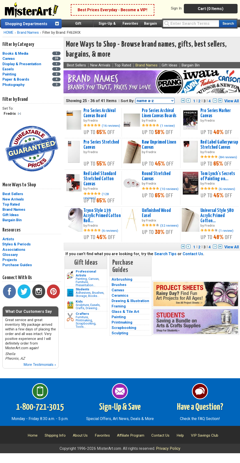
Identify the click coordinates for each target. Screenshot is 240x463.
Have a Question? (200, 407)
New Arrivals (13, 199)
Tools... (81, 326)
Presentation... (85, 285)
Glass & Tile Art (125, 311)
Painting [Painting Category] (9, 74)
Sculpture (82, 305)
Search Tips (165, 254)
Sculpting (120, 333)
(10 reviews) (169, 189)
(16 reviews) (111, 125)
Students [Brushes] (82, 289)
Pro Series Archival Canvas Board (99, 113)
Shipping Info (55, 435)
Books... (93, 296)
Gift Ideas (10, 215)
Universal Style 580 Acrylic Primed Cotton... (217, 215)
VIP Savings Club (204, 435)
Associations (13, 249)
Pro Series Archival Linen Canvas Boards (159, 113)
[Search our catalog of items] (228, 23)
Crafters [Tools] (82, 314)
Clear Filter (19, 114)
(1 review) (167, 125)
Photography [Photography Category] (13, 85)
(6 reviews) (227, 189)
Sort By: (128, 101)
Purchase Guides (17, 265)
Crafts (80, 308)
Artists (8, 239)
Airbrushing (122, 279)
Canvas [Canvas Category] (9, 58)
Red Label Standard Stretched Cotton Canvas (99, 178)
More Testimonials (39, 364)
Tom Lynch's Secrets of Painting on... (217, 176)
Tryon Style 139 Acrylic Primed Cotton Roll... (102, 215)
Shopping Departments (26, 23)
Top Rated (11, 204)
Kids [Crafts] (79, 301)
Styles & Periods (16, 244)
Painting (81, 279)
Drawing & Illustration (130, 301)
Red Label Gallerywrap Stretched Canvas (219, 145)
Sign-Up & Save (120, 407)
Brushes (98, 293)
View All (231, 101)
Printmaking (84, 320)
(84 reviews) (228, 157)
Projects (9, 260)
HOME (8, 33)
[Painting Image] (70, 275)
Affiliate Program (130, 435)
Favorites (130, 23)
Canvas (93, 279)
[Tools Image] (70, 317)
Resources (11, 230)
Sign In (176, 8)
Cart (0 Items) (210, 8)
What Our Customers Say (28, 311)
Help (180, 435)
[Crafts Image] (70, 305)
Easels (95, 305)
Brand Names (28, 33)
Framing (119, 306)
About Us (80, 435)
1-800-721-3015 (40, 407)
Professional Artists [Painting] (86, 273)
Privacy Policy (168, 448)
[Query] (191, 23)
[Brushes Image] (70, 292)
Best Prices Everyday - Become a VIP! (112, 10)
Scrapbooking (85, 323)
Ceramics (120, 295)
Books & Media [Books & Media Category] (15, 53)
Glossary (10, 255)
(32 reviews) (169, 225)
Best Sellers (12, 194)
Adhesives (83, 293)
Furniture (82, 282)
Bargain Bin (11, 220)
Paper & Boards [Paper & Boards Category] (16, 79)
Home (33, 435)
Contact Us (193, 254)
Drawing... (92, 308)
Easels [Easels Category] (8, 69)
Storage (81, 296)
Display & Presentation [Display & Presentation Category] (22, 64)
